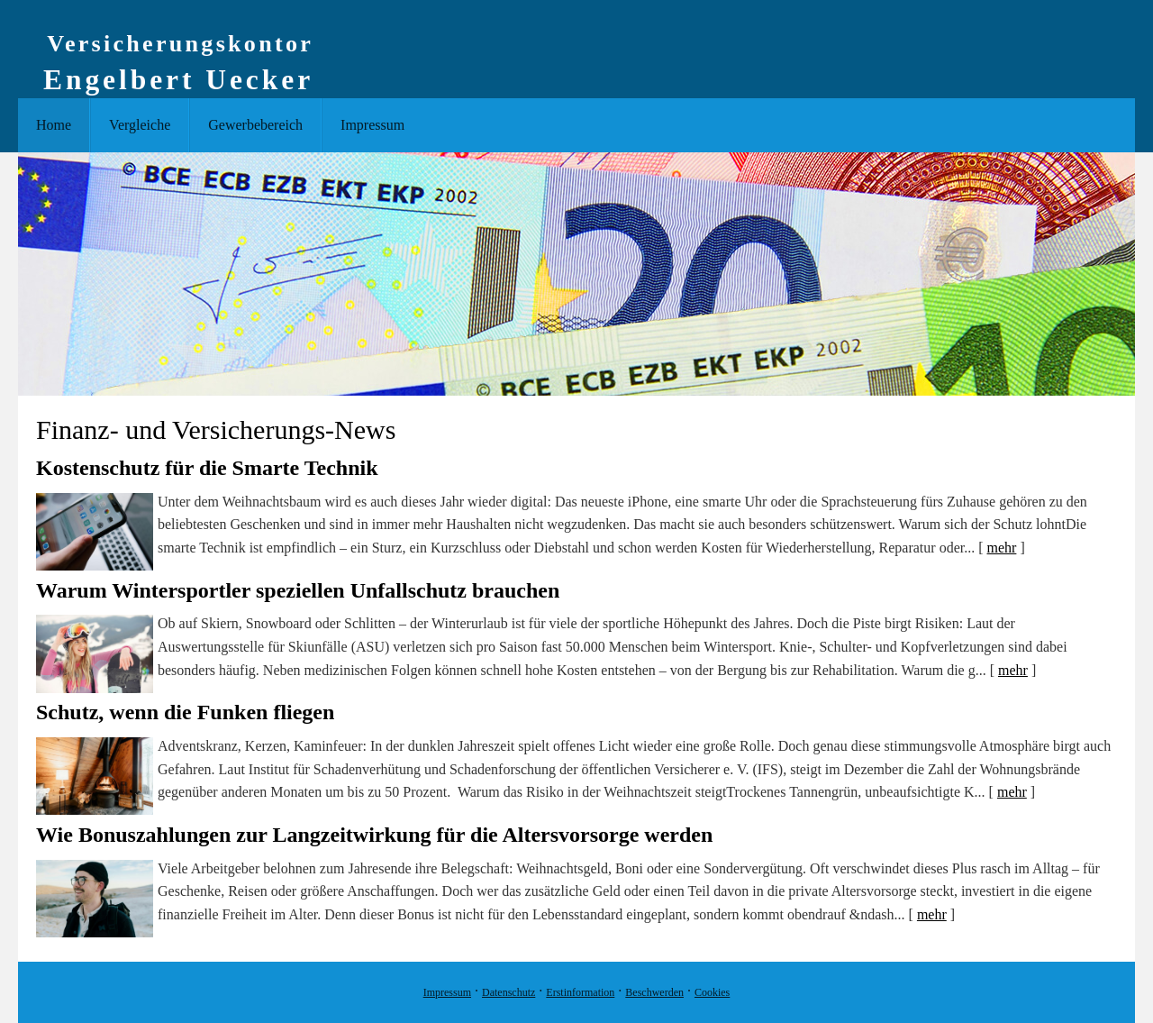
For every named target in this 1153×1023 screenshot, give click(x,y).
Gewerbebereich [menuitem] (255, 124)
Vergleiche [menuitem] (139, 124)
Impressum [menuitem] (372, 124)
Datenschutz (508, 992)
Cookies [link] (712, 992)
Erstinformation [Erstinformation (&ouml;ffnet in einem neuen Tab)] (580, 992)
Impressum (447, 992)
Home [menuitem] (53, 124)
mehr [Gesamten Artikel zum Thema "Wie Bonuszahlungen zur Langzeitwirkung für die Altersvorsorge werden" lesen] (932, 914)
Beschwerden (654, 992)
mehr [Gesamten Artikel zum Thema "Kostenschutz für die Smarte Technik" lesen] (1002, 547)
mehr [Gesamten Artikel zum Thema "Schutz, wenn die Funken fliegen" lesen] (1012, 791)
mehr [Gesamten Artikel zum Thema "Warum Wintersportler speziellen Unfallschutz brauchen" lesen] (1013, 670)
